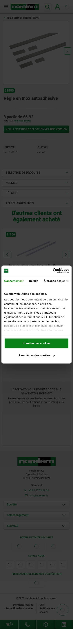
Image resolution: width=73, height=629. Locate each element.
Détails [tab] (33, 280)
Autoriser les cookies (36, 343)
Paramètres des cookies (37, 355)
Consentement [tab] (13, 280)
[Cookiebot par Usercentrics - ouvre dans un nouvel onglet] (53, 270)
